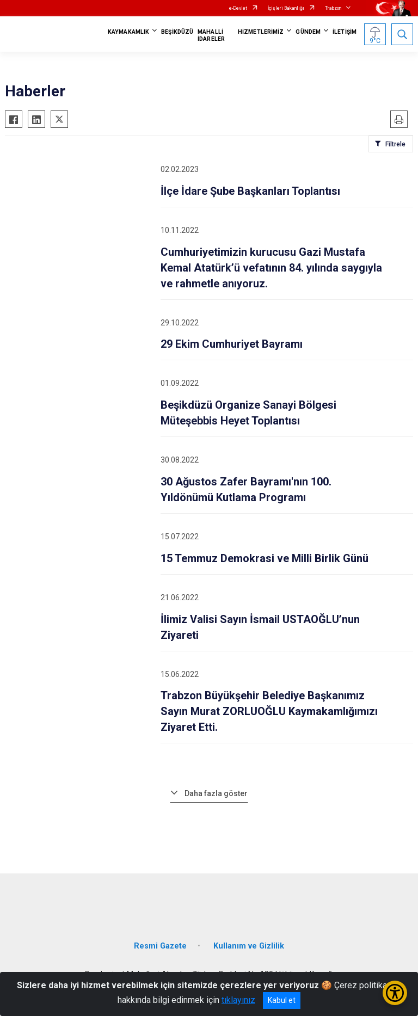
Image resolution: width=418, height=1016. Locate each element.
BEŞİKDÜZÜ (177, 31)
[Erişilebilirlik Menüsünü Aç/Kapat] (395, 993)
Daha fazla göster (216, 793)
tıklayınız (238, 1000)
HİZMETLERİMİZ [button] (261, 31)
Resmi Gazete (160, 946)
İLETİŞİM (344, 31)
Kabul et (282, 1000)
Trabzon (333, 8)
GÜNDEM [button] (308, 31)
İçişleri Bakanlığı (286, 8)
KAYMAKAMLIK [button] (128, 31)
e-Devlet (238, 8)
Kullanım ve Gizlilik (248, 946)
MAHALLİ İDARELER (211, 35)
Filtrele (395, 144)
